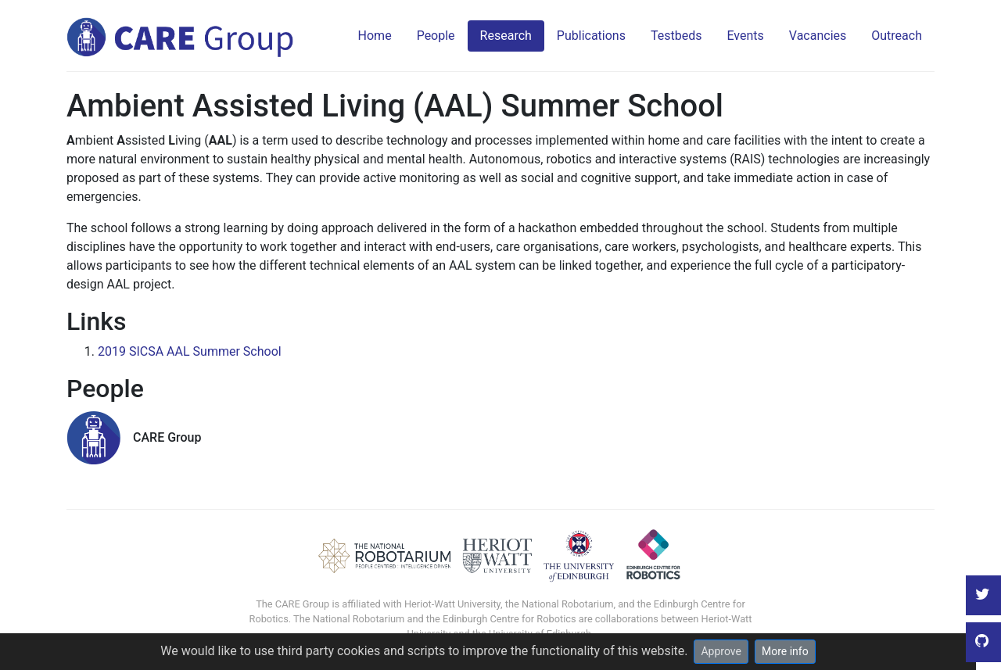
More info (785, 651)
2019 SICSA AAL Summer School (190, 351)
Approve (721, 651)
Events (745, 35)
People (436, 35)
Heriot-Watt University (452, 604)
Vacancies (817, 35)
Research (506, 35)
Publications (591, 35)
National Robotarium (568, 604)
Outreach (896, 35)
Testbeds (676, 35)
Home (375, 35)
